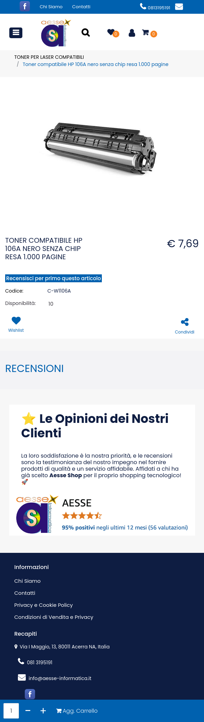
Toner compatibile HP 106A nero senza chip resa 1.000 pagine (96, 64)
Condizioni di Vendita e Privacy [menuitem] (54, 617)
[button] (87, 33)
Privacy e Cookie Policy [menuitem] (43, 605)
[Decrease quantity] (28, 711)
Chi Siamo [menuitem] (51, 6)
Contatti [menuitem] (81, 6)
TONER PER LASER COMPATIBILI (49, 57)
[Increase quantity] (43, 711)
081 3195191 (35, 662)
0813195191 (155, 7)
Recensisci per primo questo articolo (53, 278)
